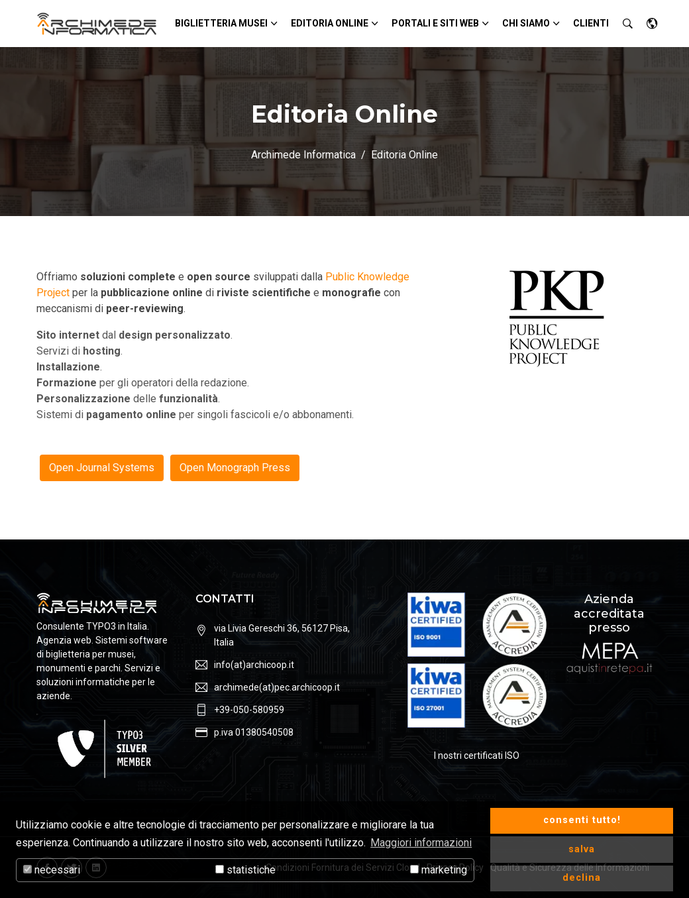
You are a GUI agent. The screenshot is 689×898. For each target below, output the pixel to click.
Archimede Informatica (303, 154)
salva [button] (581, 849)
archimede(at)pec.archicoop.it (277, 687)
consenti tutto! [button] (582, 820)
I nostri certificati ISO (476, 755)
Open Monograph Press (235, 467)
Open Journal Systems (101, 467)
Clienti (591, 23)
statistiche (245, 870)
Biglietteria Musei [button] (221, 23)
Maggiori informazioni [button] (421, 842)
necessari (51, 870)
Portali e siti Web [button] (435, 23)
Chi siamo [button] (526, 23)
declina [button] (581, 877)
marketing (438, 870)
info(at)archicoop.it (254, 664)
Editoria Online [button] (329, 23)
